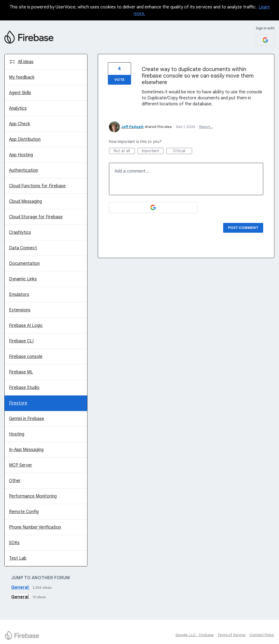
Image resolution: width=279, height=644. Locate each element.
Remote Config (24, 511)
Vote (119, 79)
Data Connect (23, 248)
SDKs (14, 542)
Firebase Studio (24, 387)
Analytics (18, 108)
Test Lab (17, 558)
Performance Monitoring (33, 496)
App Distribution (25, 139)
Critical (182, 151)
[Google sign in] (265, 40)
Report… (206, 126)
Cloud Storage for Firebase (36, 217)
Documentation (24, 263)
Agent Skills (20, 93)
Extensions (20, 310)
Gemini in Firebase (26, 418)
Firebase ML (21, 372)
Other (15, 480)
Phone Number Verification (35, 527)
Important (152, 151)
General (20, 587)
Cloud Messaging (25, 201)
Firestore (18, 403)
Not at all (124, 151)
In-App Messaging (26, 449)
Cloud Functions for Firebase (37, 186)
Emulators (19, 294)
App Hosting (21, 155)
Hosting (16, 434)
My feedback (22, 77)
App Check (19, 124)
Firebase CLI (21, 341)
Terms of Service (231, 635)
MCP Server (20, 465)
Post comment (243, 227)
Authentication (23, 170)
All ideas (26, 62)
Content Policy (262, 635)
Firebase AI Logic (26, 325)
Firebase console (26, 356)
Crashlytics (20, 232)
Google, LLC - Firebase (194, 635)
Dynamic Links (23, 279)
